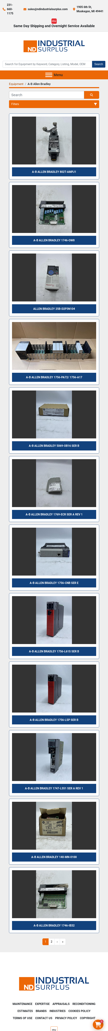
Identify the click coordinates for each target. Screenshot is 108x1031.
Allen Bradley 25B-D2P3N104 (54, 308)
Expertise (42, 1004)
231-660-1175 (10, 9)
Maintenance (22, 1004)
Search (98, 64)
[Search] (47, 64)
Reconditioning (83, 1004)
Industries (57, 1011)
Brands (41, 1011)
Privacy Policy (66, 1018)
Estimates (25, 1011)
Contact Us (43, 1018)
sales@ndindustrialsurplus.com (48, 9)
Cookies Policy (79, 1011)
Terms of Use (22, 1018)
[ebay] (54, 21)
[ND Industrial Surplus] (54, 983)
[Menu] (48, 74)
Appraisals (61, 1004)
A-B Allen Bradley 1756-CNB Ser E (54, 583)
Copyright (87, 1018)
